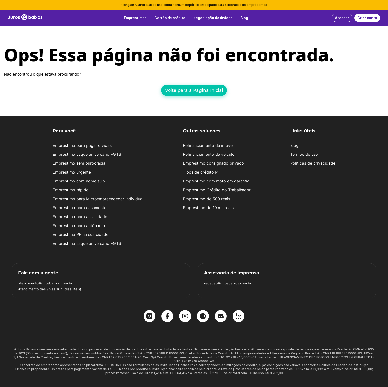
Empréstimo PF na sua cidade (80, 234)
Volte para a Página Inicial (194, 90)
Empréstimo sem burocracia (79, 163)
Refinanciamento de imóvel (208, 145)
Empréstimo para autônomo (79, 225)
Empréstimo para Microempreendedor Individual (98, 198)
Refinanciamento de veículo (209, 154)
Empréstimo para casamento (80, 207)
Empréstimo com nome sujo (79, 181)
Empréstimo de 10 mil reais (208, 207)
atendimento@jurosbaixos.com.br (45, 283)
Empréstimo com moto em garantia (216, 181)
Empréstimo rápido (71, 189)
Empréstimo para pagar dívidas (82, 145)
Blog (294, 145)
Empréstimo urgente (72, 172)
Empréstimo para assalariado (80, 216)
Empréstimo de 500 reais (206, 198)
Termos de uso (304, 154)
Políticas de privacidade (312, 163)
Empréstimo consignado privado (213, 163)
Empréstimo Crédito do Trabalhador (217, 189)
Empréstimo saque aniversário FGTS (87, 154)
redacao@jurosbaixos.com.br (227, 283)
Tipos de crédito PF (201, 172)
